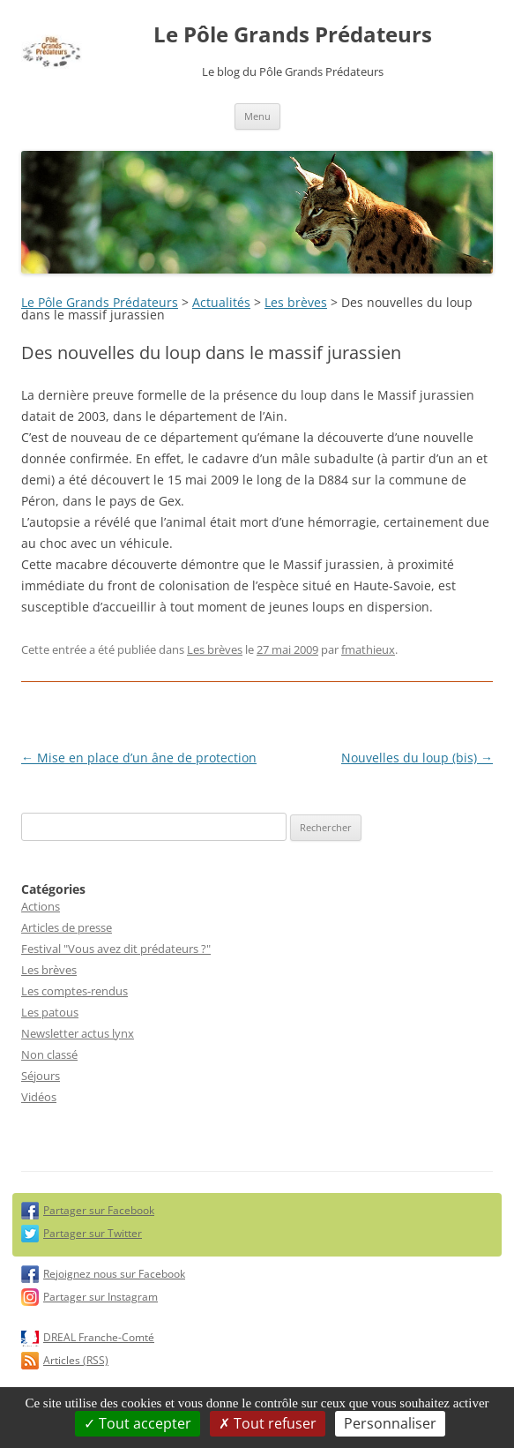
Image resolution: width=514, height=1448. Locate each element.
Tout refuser (268, 1423)
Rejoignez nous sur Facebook (114, 1273)
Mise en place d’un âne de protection (139, 757)
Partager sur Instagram (100, 1296)
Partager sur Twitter (92, 1233)
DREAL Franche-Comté (98, 1337)
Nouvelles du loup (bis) (417, 757)
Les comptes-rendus (74, 991)
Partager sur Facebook (98, 1210)
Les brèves (295, 302)
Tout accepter (137, 1423)
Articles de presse (66, 927)
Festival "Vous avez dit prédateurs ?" (116, 949)
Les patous (49, 1012)
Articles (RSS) (75, 1360)
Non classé (49, 1054)
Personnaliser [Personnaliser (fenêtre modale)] (390, 1423)
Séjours (40, 1076)
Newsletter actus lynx (77, 1033)
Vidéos (38, 1097)
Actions (40, 906)
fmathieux (368, 649)
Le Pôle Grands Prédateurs (292, 35)
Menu (257, 116)
